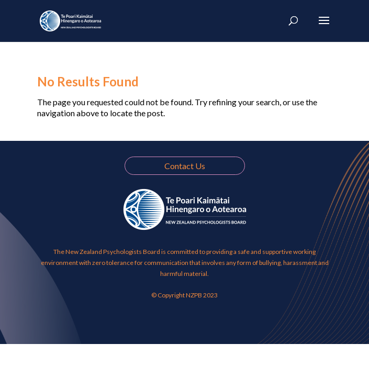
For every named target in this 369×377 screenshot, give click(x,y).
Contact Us (184, 166)
